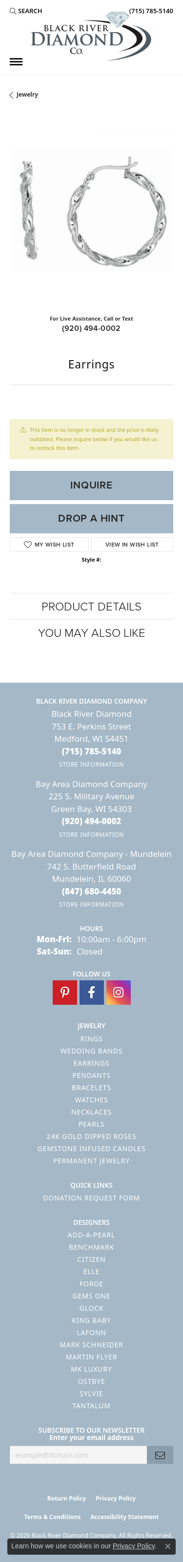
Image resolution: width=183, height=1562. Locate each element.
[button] (26, 10)
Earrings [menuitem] (92, 1063)
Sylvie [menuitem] (91, 1393)
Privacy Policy (116, 1498)
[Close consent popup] (168, 1546)
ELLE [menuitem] (91, 1271)
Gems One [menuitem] (92, 1295)
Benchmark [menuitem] (91, 1247)
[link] (150, 10)
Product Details (91, 606)
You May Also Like (91, 632)
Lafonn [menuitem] (91, 1332)
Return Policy (66, 1498)
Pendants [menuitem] (91, 1075)
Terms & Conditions (52, 1517)
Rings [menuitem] (92, 1038)
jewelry (27, 94)
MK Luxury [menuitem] (91, 1369)
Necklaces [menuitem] (91, 1111)
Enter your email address (91, 1437)
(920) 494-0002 (91, 328)
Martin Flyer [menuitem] (91, 1356)
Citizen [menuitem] (91, 1259)
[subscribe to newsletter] (160, 1455)
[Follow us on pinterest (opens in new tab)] (65, 992)
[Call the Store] (92, 751)
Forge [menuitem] (91, 1283)
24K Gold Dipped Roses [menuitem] (92, 1136)
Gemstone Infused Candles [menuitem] (92, 1148)
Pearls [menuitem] (92, 1124)
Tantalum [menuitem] (91, 1405)
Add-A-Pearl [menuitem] (91, 1234)
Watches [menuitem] (91, 1099)
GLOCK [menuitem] (92, 1308)
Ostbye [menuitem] (91, 1381)
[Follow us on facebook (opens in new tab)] (92, 992)
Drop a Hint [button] (91, 518)
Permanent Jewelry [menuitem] (91, 1160)
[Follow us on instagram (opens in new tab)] (118, 992)
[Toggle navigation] (16, 61)
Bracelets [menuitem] (91, 1087)
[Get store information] (91, 764)
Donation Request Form (91, 1197)
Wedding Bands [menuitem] (91, 1050)
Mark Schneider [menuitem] (91, 1344)
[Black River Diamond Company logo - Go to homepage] (92, 36)
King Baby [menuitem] (91, 1320)
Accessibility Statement (124, 1517)
